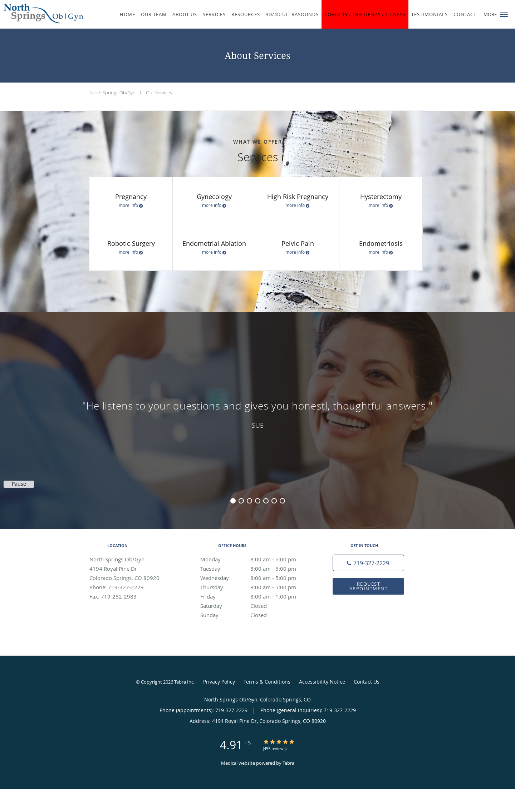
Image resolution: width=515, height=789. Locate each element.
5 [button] (266, 501)
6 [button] (274, 501)
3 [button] (249, 501)
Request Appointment (368, 586)
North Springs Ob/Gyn (112, 92)
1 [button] (233, 501)
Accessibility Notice (322, 681)
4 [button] (258, 501)
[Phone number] (368, 563)
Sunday (255, 615)
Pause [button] (19, 484)
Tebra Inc (183, 682)
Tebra (288, 763)
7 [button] (282, 501)
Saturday (255, 605)
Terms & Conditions (267, 681)
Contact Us (366, 681)
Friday (255, 596)
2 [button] (241, 501)
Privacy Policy (219, 681)
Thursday (255, 587)
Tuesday (255, 568)
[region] (257, 413)
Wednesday (255, 577)
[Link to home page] (42, 13)
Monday (255, 559)
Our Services (159, 92)
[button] (504, 14)
